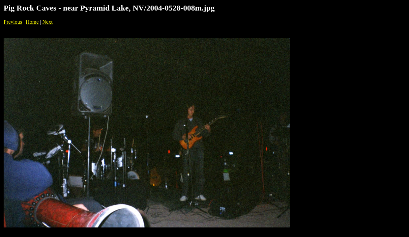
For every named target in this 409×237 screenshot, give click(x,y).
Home (32, 22)
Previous (13, 22)
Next (48, 22)
